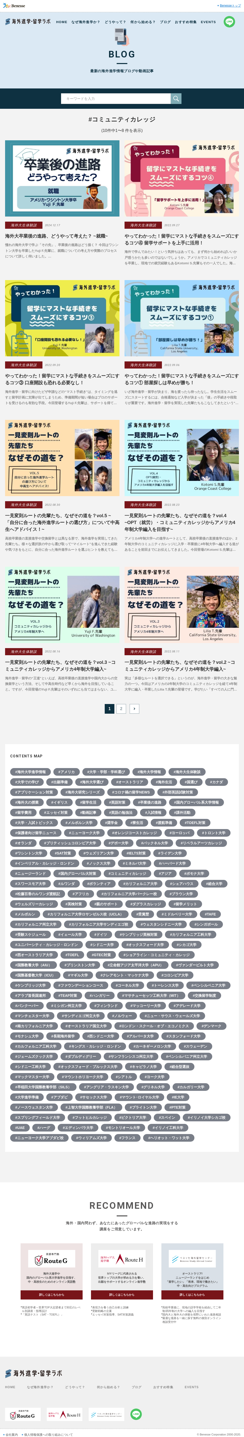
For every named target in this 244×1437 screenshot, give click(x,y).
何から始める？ (143, 22)
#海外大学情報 (149, 772)
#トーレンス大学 (165, 985)
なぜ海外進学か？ (85, 22)
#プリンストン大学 (80, 965)
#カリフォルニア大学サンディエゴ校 (98, 924)
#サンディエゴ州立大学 (81, 1016)
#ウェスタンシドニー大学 (161, 924)
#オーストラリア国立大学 (86, 1026)
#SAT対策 (63, 853)
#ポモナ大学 (194, 874)
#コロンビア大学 (175, 975)
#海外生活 (164, 782)
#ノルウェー (122, 1016)
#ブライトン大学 (143, 1107)
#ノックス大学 (98, 863)
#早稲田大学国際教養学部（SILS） (43, 1087)
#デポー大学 (119, 843)
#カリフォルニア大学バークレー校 (129, 894)
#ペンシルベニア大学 (208, 985)
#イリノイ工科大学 (168, 1128)
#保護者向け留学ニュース (35, 833)
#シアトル (124, 1077)
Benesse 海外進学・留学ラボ (28, 21)
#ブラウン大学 (181, 894)
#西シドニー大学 (100, 1036)
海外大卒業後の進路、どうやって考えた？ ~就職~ (56, 236)
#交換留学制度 (204, 995)
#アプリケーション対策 (34, 792)
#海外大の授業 (27, 802)
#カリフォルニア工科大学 (190, 934)
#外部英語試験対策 (177, 792)
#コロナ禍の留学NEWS (131, 792)
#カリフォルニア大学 (140, 884)
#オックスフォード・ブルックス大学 (87, 1067)
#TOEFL (72, 955)
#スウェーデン (195, 1046)
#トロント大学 (213, 833)
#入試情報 (153, 813)
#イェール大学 (70, 934)
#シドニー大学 (102, 945)
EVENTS (208, 22)
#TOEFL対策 (195, 823)
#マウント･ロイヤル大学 (139, 1097)
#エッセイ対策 (56, 813)
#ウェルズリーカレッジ (34, 904)
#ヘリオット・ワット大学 (168, 1138)
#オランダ (23, 843)
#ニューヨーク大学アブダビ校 (39, 1138)
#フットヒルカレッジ (90, 1117)
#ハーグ (43, 1128)
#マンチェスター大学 (32, 1016)
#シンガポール (206, 924)
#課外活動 (182, 813)
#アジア (165, 874)
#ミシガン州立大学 (66, 1006)
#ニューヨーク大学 (84, 833)
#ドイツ (101, 934)
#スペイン (167, 1117)
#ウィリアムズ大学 (91, 1138)
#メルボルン (25, 914)
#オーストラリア (129, 782)
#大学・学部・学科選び (106, 772)
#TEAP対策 (67, 995)
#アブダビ (59, 1097)
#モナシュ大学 (27, 1036)
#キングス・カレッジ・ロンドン (95, 1046)
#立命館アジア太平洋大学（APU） (135, 965)
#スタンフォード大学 (183, 1036)
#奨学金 (111, 823)
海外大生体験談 (24, 225)
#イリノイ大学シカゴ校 (206, 1117)
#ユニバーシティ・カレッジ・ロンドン (46, 945)
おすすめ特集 (186, 22)
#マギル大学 (78, 975)
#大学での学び (27, 782)
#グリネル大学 (153, 1087)
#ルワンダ (66, 884)
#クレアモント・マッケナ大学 (125, 975)
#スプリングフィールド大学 (37, 1117)
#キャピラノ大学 (143, 1067)
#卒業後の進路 (149, 802)
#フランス (127, 1138)
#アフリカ (81, 894)
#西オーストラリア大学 (34, 955)
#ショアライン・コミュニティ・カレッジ (157, 955)
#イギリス (59, 802)
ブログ (165, 22)
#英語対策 (117, 802)
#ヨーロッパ (179, 833)
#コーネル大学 (127, 985)
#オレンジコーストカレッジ (134, 833)
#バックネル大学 (154, 843)
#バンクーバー (27, 1006)
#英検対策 (74, 904)
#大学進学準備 (27, 1097)
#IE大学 (178, 1097)
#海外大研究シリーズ (83, 792)
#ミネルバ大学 (134, 863)
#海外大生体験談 (187, 772)
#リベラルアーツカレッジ (201, 843)
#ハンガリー (100, 995)
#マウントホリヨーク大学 (82, 1077)
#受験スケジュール (30, 934)
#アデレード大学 (187, 1006)
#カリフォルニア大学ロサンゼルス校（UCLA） (86, 914)
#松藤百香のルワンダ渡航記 (37, 894)
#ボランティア (99, 884)
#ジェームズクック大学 (34, 1056)
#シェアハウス (181, 884)
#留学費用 (23, 813)
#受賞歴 (142, 914)
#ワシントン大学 (28, 853)
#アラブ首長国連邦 (30, 995)
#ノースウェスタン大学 (34, 1107)
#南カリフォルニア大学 (34, 1026)
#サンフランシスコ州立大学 (131, 1056)
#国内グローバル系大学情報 (196, 802)
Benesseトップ (230, 5)
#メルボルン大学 (79, 823)
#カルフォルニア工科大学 (35, 1046)
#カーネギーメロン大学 (152, 1046)
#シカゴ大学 (186, 945)
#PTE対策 (178, 1107)
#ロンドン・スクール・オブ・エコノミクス (154, 1026)
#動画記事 (88, 813)
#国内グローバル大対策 (77, 874)
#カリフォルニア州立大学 (35, 924)
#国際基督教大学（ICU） (35, 975)
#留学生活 (88, 802)
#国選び (191, 782)
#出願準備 (59, 782)
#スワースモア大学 (30, 884)
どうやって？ (116, 22)
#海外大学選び (92, 782)
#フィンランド (106, 1006)
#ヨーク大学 (154, 1077)
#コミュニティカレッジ (127, 874)
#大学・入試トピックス (34, 823)
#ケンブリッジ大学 (30, 985)
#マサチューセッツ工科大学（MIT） (151, 995)
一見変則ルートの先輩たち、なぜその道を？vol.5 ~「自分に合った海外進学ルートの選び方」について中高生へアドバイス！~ (62, 522)
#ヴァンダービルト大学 (195, 965)
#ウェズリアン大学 (99, 853)
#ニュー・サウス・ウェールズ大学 (172, 1016)
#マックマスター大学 (32, 1077)
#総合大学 (214, 884)
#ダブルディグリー (81, 1056)
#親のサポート (106, 904)
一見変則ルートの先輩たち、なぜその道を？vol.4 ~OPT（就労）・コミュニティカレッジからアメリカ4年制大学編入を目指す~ (180, 522)
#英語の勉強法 (120, 813)
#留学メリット (185, 904)
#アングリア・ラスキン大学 (106, 1087)
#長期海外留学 (63, 1036)
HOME (61, 22)
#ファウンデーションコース (80, 985)
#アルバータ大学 (140, 1036)
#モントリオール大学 (123, 1128)
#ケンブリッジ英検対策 (138, 934)
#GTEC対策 (101, 955)
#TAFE (210, 914)
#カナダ (216, 782)
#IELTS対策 (136, 853)
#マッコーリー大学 (145, 1006)
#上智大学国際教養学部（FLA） (91, 1107)
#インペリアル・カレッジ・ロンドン (44, 863)
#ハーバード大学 (172, 863)
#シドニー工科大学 (30, 1067)
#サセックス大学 (93, 1097)
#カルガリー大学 (191, 1087)
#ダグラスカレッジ (145, 904)
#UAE (20, 1128)
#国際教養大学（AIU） (33, 965)
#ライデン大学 (170, 853)
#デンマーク (211, 1026)
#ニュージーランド (30, 874)
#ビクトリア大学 (132, 1117)
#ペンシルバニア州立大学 (186, 1056)
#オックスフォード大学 (145, 945)
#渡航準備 (164, 823)
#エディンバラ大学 (78, 1128)
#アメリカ (66, 772)
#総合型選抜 (179, 1067)
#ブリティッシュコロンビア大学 (70, 843)
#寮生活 (136, 823)
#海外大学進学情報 (30, 772)
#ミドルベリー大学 (177, 914)
